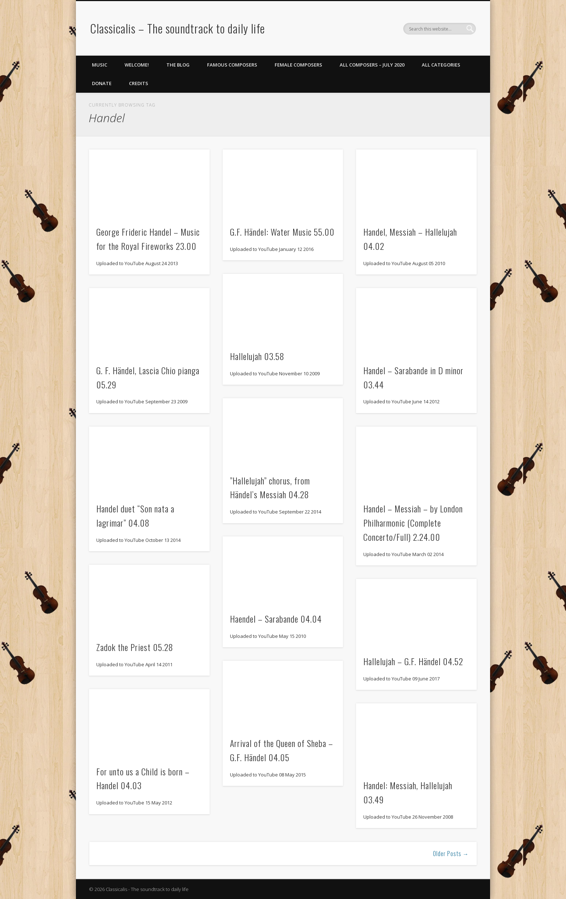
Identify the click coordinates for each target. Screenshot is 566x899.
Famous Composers (232, 64)
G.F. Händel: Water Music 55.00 (282, 231)
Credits (138, 83)
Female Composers (298, 64)
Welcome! (137, 64)
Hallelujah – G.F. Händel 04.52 (413, 661)
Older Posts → (451, 853)
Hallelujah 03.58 (257, 356)
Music (99, 64)
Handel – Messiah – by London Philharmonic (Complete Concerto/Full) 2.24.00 (413, 522)
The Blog (178, 64)
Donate (102, 83)
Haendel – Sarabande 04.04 (276, 618)
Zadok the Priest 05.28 (134, 647)
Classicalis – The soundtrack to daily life (177, 28)
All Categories (441, 64)
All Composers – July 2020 (372, 64)
